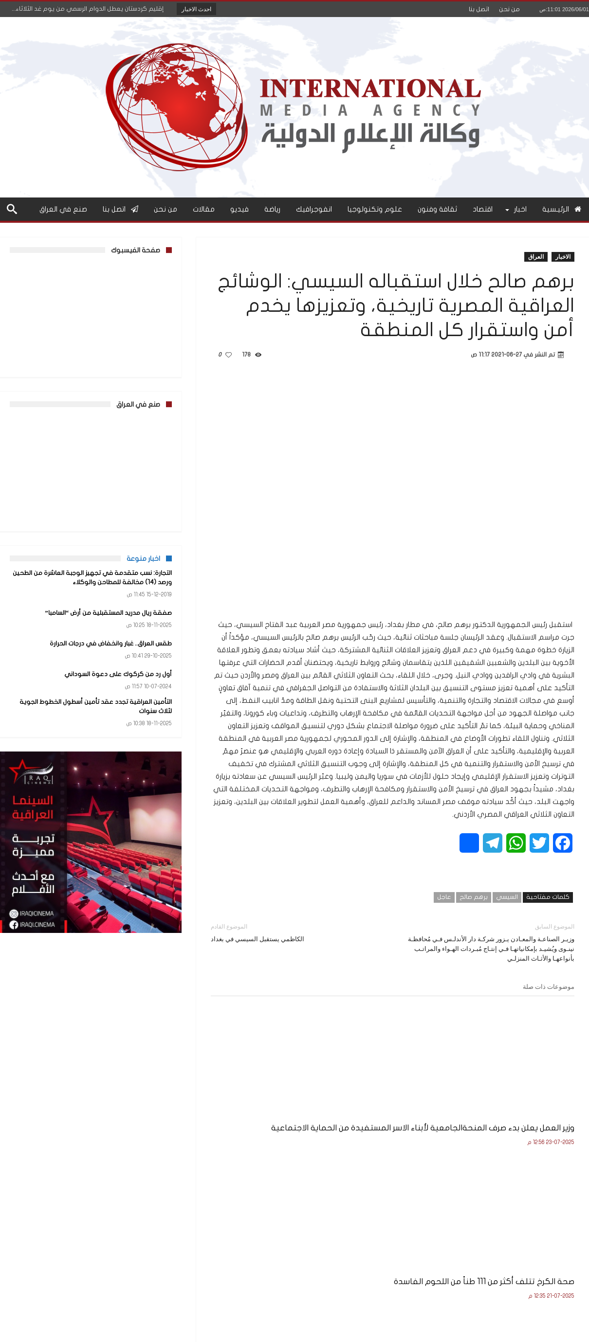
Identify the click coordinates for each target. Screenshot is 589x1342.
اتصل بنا (479, 9)
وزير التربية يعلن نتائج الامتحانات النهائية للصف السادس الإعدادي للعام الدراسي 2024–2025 (269, 1110)
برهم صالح (474, 897)
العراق (536, 256)
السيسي (507, 897)
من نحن (509, 9)
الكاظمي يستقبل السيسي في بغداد (294, 932)
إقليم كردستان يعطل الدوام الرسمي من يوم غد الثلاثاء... (90, 8)
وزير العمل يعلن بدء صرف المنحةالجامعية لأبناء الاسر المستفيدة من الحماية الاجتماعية (527, 1115)
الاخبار (563, 256)
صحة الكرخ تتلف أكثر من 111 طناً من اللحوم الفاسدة (394, 1104)
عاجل (444, 897)
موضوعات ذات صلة (548, 986)
